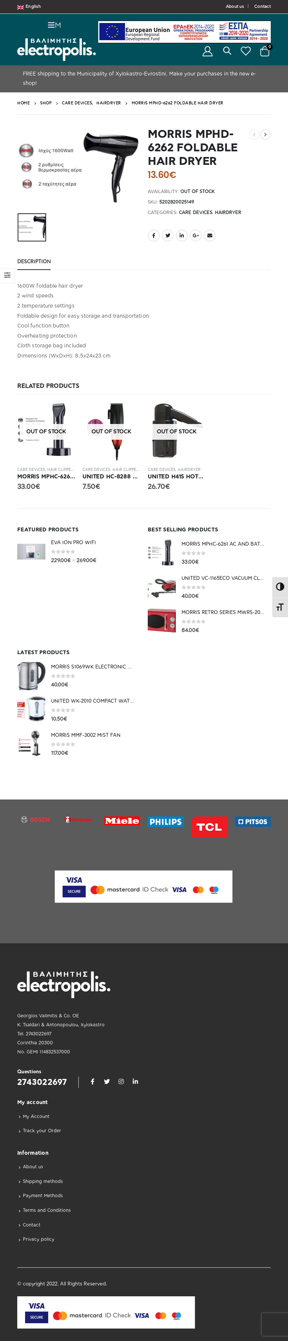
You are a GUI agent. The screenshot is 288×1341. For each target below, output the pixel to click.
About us (235, 7)
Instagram (121, 1081)
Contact (262, 7)
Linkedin (135, 1081)
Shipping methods (43, 1181)
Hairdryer (228, 212)
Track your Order (42, 1130)
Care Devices (195, 212)
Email (210, 235)
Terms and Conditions (47, 1210)
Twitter (168, 235)
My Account (36, 1116)
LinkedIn (182, 235)
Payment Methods (43, 1195)
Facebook (154, 235)
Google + (196, 235)
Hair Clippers (61, 470)
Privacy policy (38, 1239)
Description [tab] (34, 261)
